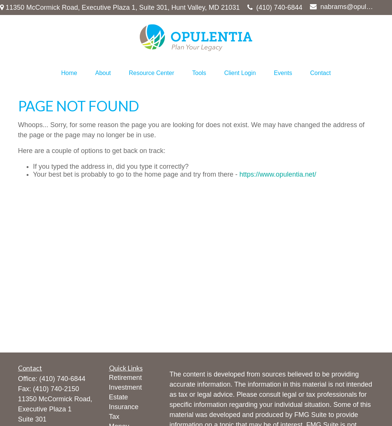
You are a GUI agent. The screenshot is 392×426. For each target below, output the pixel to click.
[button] (69, 73)
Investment (125, 387)
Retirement (125, 377)
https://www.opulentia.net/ (277, 174)
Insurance (124, 407)
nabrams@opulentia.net (343, 6)
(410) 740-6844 (274, 7)
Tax (114, 416)
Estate (118, 397)
